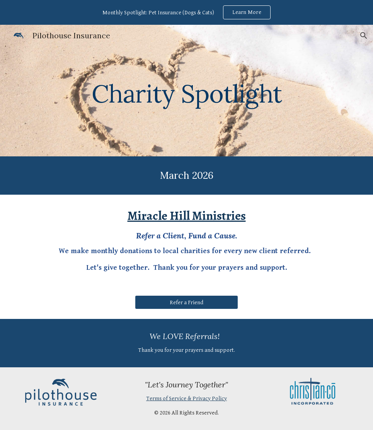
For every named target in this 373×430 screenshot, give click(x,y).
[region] (186, 12)
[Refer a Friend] (186, 302)
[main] (186, 90)
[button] (363, 35)
